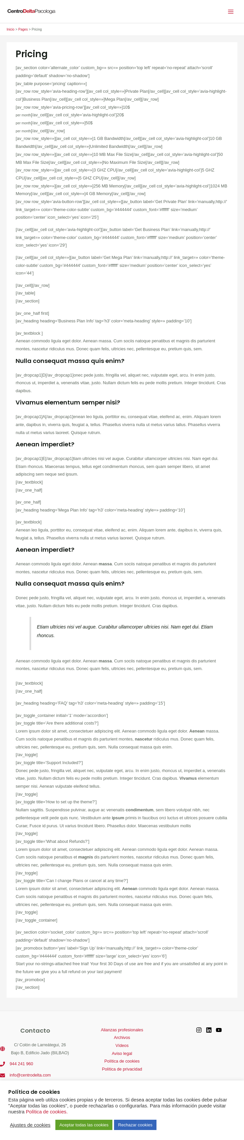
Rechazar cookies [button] (135, 1124)
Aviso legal (122, 1053)
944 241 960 (21, 1063)
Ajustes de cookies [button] (30, 1125)
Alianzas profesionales (122, 1029)
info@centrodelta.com (30, 1075)
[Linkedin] (209, 1030)
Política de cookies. (47, 1111)
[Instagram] (199, 1030)
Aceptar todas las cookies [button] (83, 1124)
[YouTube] (219, 1030)
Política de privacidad (122, 1069)
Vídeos (122, 1045)
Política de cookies (122, 1061)
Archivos (122, 1037)
